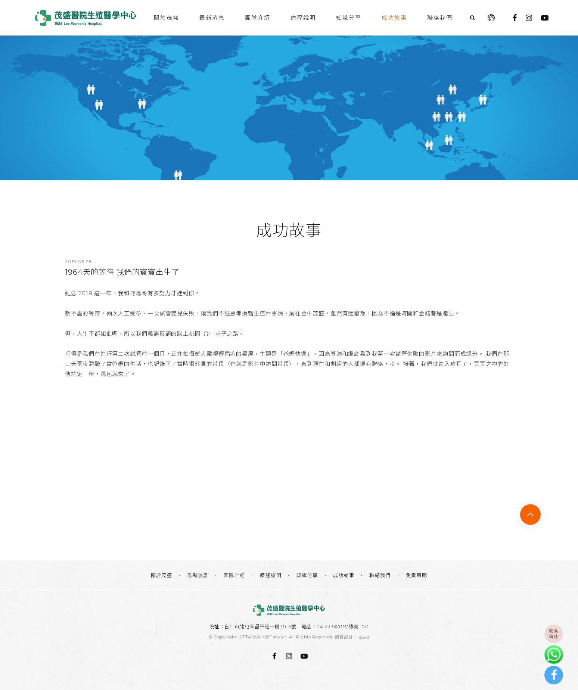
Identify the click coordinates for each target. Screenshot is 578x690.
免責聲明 (417, 575)
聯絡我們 (440, 17)
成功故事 (394, 17)
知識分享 (348, 17)
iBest (364, 637)
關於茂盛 (166, 17)
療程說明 (303, 17)
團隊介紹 (257, 17)
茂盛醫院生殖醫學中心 (85, 18)
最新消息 (212, 17)
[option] (289, 108)
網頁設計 (344, 637)
